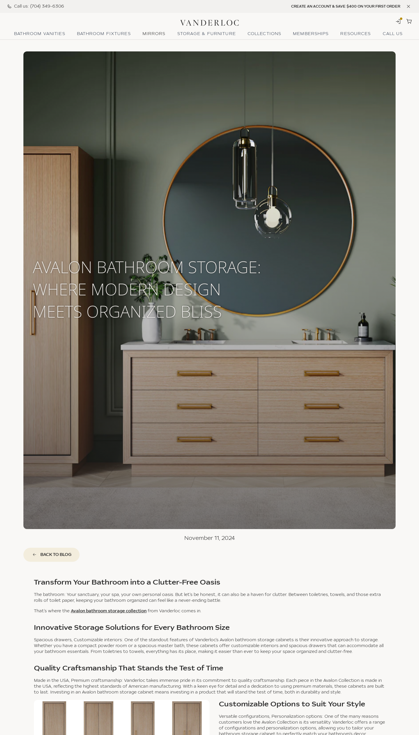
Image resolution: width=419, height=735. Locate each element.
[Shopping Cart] (409, 21)
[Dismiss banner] (408, 6)
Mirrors (154, 34)
